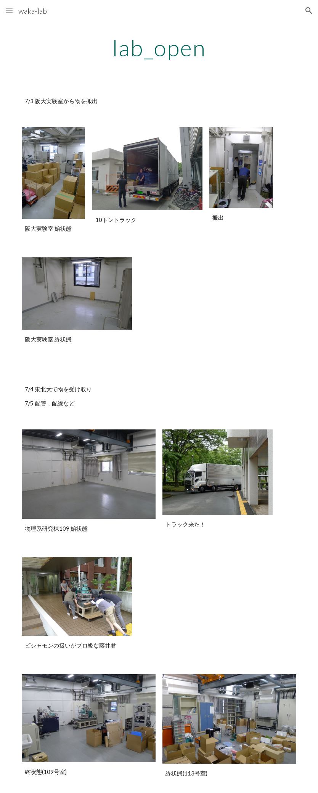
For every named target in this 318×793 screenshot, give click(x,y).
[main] (159, 47)
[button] (9, 10)
